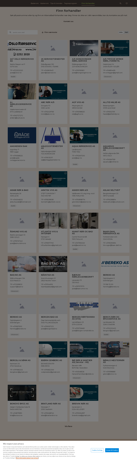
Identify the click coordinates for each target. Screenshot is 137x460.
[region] (68, 450)
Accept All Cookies (112, 450)
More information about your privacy (27, 458)
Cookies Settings (97, 450)
